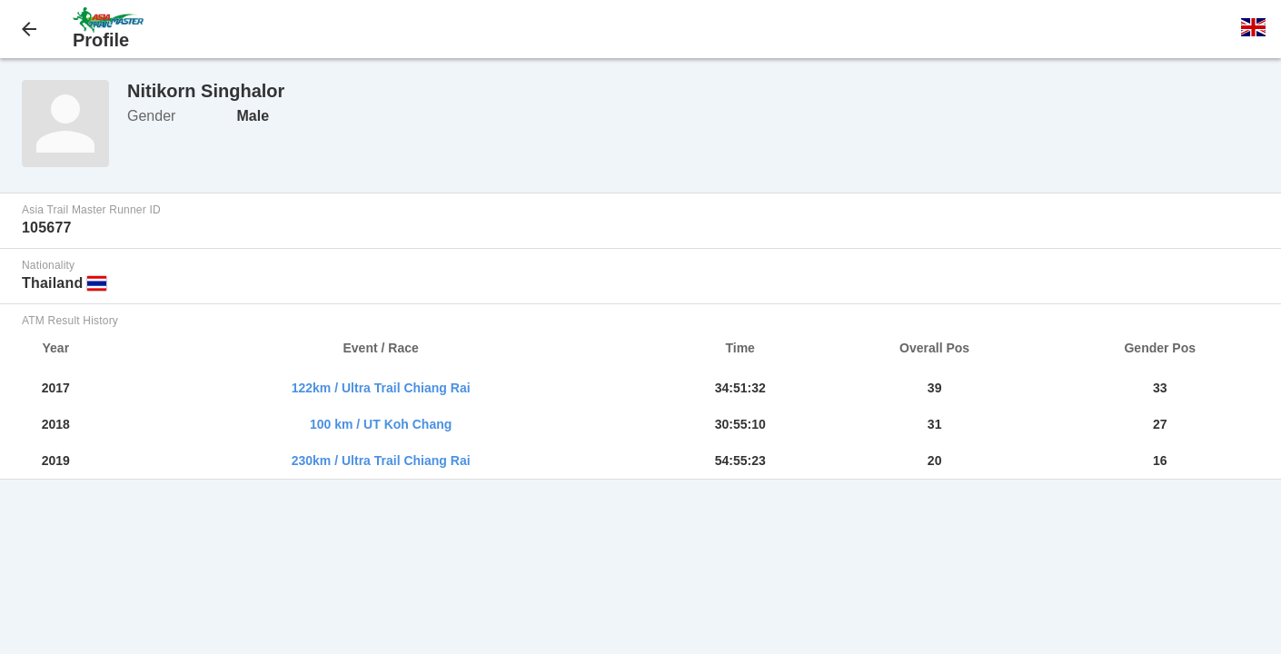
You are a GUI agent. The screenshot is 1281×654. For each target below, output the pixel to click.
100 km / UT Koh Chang (381, 424)
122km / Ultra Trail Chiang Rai (381, 388)
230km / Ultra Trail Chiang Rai (381, 460)
